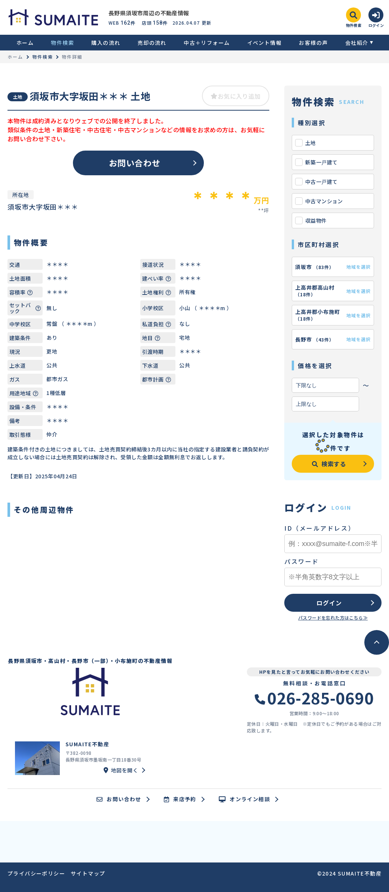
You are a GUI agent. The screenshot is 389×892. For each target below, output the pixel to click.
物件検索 (62, 42)
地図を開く (121, 770)
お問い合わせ (135, 163)
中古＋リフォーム (207, 42)
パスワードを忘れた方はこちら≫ (333, 617)
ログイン (328, 602)
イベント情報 (264, 42)
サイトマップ (88, 873)
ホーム (25, 42)
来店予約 (180, 799)
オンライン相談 (244, 799)
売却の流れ (152, 42)
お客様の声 (313, 42)
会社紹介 (356, 42)
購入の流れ (105, 42)
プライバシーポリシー (36, 873)
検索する (329, 463)
